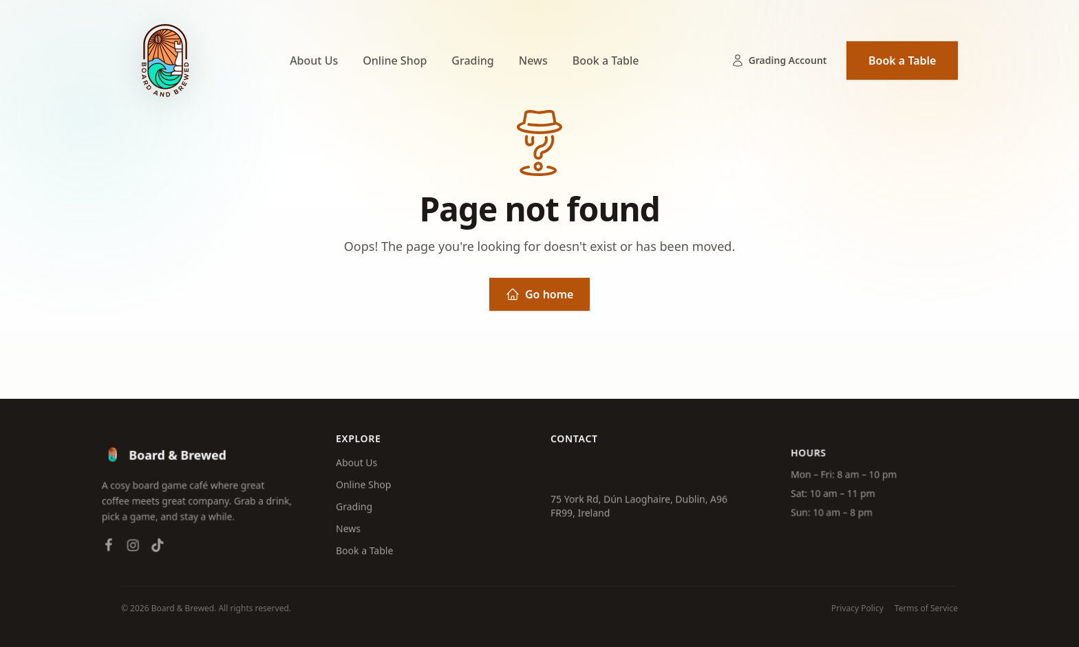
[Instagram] (129, 550)
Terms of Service (926, 608)
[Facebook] (104, 550)
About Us (314, 60)
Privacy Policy (857, 608)
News (533, 60)
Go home (539, 294)
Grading (472, 60)
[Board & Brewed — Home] (165, 61)
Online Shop (395, 60)
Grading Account (779, 60)
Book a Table (606, 60)
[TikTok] (153, 550)
